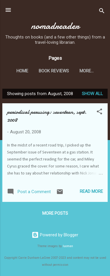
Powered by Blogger (55, 234)
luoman (68, 246)
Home (22, 71)
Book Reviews (54, 71)
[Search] (101, 12)
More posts (55, 213)
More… (86, 71)
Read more (91, 191)
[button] (99, 112)
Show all (92, 93)
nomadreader (55, 25)
